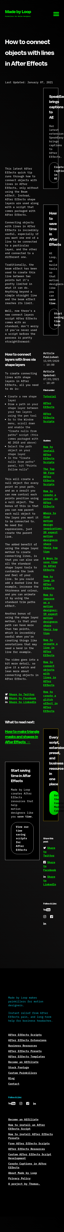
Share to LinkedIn (22, 702)
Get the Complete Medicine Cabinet (56, 802)
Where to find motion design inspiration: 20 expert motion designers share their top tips (52, 532)
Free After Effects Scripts (29, 1143)
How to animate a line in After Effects (50, 647)
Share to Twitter (22, 694)
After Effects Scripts (48, 417)
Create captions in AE (56, 172)
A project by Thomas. (24, 1183)
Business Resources (22, 1045)
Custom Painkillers (22, 1072)
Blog (11, 1078)
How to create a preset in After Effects (50, 498)
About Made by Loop (22, 1173)
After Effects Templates (26, 1056)
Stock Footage (18, 1067)
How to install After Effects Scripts (48, 454)
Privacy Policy (19, 1178)
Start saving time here (56, 319)
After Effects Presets (25, 1051)
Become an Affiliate (23, 1062)
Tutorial (49, 396)
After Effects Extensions (27, 1040)
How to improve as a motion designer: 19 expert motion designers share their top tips (50, 614)
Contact (13, 1083)
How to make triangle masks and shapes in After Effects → (22, 736)
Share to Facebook (22, 698)
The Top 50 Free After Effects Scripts (48, 476)
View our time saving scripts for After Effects (22, 838)
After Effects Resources (26, 1149)
